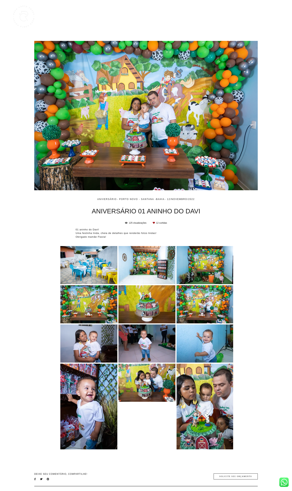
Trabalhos (208, 16)
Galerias (226, 16)
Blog (241, 16)
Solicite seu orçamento (235, 476)
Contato (271, 16)
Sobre (255, 16)
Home (190, 16)
